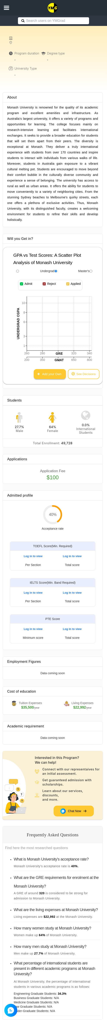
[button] (6, 8)
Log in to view (33, 556)
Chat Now (73, 811)
